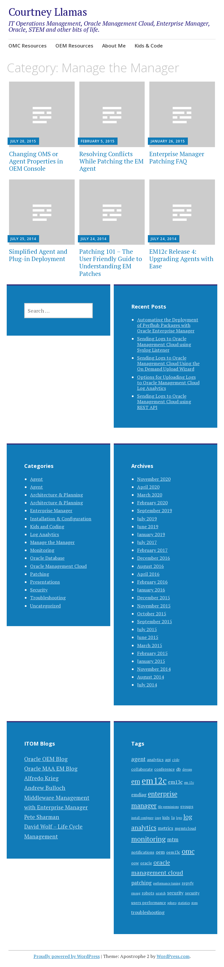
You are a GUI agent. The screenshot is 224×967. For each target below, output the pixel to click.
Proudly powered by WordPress (67, 956)
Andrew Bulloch (44, 787)
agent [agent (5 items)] (138, 758)
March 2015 (149, 645)
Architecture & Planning (56, 495)
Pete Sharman (41, 816)
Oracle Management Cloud (58, 566)
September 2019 (154, 510)
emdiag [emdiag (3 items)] (138, 795)
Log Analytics (44, 534)
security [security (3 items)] (175, 893)
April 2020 (148, 487)
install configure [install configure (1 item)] (142, 818)
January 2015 (151, 661)
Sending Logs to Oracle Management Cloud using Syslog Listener (164, 344)
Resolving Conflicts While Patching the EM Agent (111, 161)
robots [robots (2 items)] (148, 893)
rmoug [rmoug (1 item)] (135, 893)
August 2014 (150, 677)
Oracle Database (47, 558)
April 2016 (148, 574)
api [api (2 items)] (168, 759)
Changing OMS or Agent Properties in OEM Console (36, 161)
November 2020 (154, 479)
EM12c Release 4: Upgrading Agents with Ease (181, 258)
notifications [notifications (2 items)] (142, 852)
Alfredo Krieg (41, 778)
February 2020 (152, 502)
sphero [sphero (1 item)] (171, 903)
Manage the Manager (52, 542)
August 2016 (150, 566)
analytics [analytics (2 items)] (155, 759)
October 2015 (151, 613)
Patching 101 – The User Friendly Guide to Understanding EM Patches (110, 262)
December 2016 (153, 558)
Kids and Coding (47, 526)
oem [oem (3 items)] (160, 852)
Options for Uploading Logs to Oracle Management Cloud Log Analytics (168, 382)
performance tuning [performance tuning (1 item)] (166, 883)
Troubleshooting (48, 597)
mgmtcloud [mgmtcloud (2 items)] (185, 828)
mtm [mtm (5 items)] (172, 839)
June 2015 (147, 637)
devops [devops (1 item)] (187, 769)
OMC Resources (27, 45)
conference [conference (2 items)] (164, 769)
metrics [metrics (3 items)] (165, 828)
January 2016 (151, 589)
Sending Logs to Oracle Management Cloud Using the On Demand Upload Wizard (168, 363)
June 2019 (147, 526)
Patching (39, 574)
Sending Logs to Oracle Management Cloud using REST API (164, 401)
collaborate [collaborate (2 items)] (142, 769)
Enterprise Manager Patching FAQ (176, 157)
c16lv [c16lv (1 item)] (175, 760)
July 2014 (147, 684)
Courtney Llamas (47, 12)
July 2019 (147, 518)
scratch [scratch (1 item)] (161, 893)
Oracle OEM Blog (46, 758)
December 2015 (153, 597)
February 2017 (152, 550)
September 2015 (154, 621)
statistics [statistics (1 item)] (184, 903)
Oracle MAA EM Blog (51, 768)
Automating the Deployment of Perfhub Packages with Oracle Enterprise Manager (167, 325)
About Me (114, 45)
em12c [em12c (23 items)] (154, 780)
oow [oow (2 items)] (135, 863)
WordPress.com (173, 956)
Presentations (45, 582)
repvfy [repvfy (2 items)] (188, 883)
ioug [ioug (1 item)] (158, 818)
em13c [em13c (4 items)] (175, 781)
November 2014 (154, 669)
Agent (36, 479)
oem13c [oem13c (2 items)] (173, 852)
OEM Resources (74, 45)
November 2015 (154, 606)
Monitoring (42, 550)
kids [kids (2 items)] (166, 817)
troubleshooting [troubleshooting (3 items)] (147, 912)
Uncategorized (45, 606)
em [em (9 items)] (135, 781)
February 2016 (152, 582)
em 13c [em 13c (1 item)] (189, 783)
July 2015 (147, 629)
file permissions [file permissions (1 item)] (168, 807)
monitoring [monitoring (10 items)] (148, 838)
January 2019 (151, 534)
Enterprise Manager (51, 510)
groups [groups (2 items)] (186, 806)
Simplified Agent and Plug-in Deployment (38, 255)
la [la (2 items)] (173, 817)
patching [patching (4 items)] (141, 882)
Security (39, 589)
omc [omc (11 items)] (188, 851)
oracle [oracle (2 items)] (146, 863)
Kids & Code (148, 45)
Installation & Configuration (60, 518)
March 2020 (149, 495)
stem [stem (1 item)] (194, 903)
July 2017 (147, 542)
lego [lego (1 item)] (179, 818)
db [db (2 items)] (178, 769)
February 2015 (152, 653)
